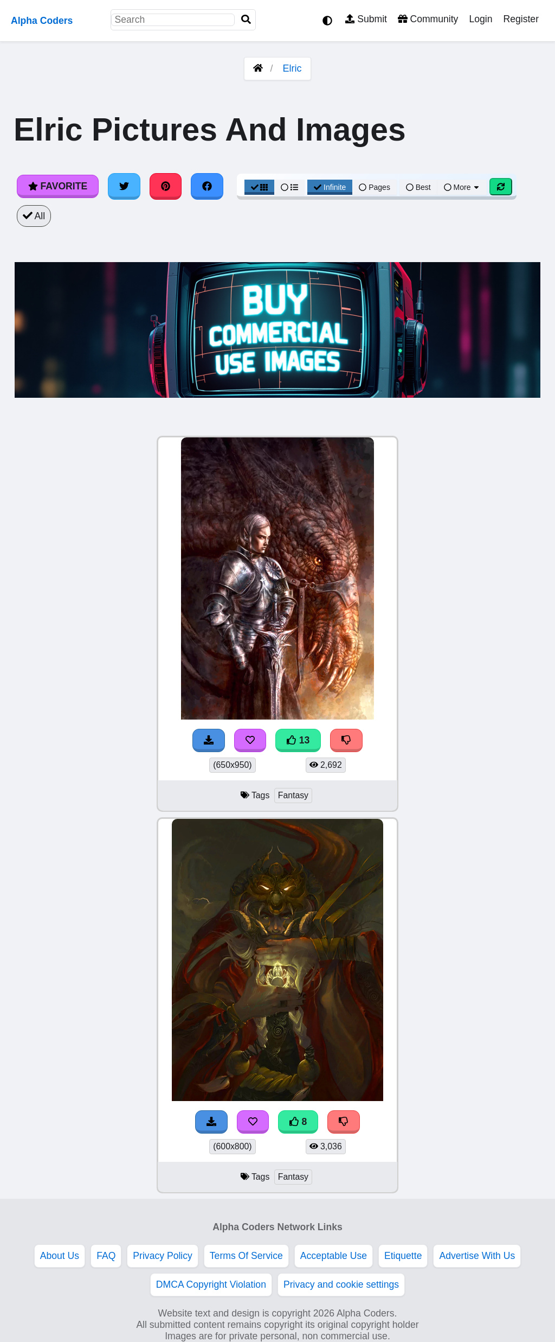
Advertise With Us (477, 1255)
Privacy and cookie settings (341, 1284)
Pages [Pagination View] (374, 187)
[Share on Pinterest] (166, 186)
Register (521, 19)
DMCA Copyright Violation (211, 1284)
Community (428, 19)
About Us (59, 1255)
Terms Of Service (246, 1255)
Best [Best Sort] (418, 187)
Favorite (57, 186)
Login (480, 19)
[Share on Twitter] (124, 186)
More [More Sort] (462, 187)
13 (298, 740)
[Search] (246, 20)
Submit (366, 19)
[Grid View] (259, 187)
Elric (292, 68)
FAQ (105, 1255)
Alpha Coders (42, 20)
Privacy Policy (162, 1255)
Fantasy (293, 795)
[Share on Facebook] (207, 186)
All (34, 216)
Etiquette (403, 1255)
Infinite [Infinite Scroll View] (330, 187)
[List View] (289, 187)
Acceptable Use (333, 1255)
